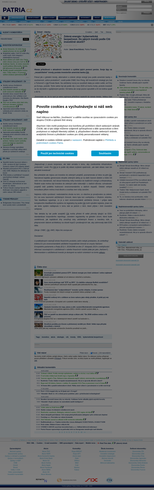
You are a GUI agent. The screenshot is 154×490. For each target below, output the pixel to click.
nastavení (77, 140)
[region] (78, 129)
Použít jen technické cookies (57, 153)
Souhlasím (105, 153)
